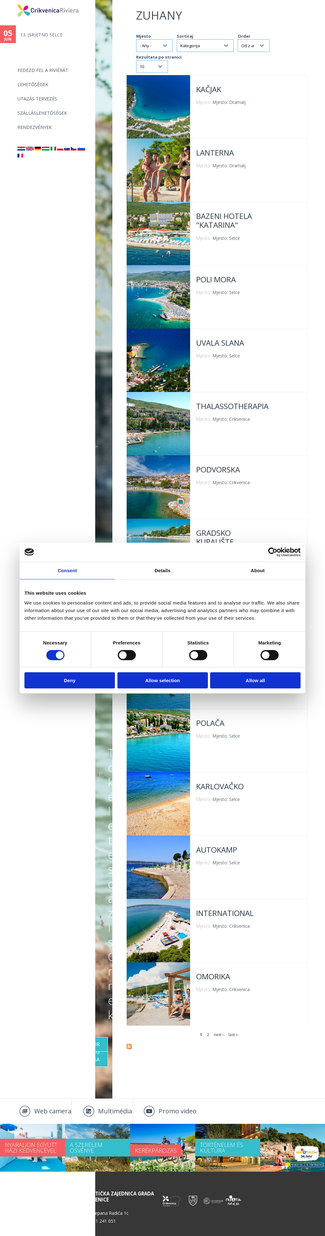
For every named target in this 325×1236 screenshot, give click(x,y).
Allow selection (162, 680)
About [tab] (258, 570)
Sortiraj (185, 36)
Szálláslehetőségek (42, 113)
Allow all (255, 680)
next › (219, 1034)
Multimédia (115, 1111)
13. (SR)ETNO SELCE (41, 35)
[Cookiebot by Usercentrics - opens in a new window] (273, 552)
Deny (70, 680)
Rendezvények (34, 127)
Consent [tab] (67, 570)
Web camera (52, 1111)
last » (233, 1034)
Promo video (177, 1111)
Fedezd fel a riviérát (42, 70)
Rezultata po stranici (159, 57)
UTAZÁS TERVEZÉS (37, 99)
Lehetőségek (32, 84)
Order (244, 36)
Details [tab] (162, 570)
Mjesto (143, 36)
